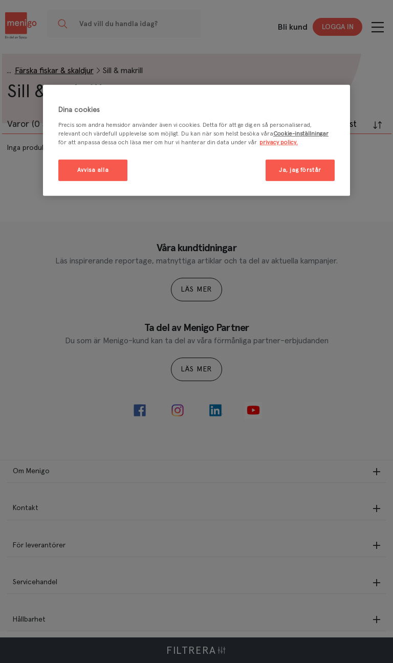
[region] (196, 140)
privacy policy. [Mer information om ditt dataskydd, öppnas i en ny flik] (278, 142)
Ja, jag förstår (300, 170)
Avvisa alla (92, 170)
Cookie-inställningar (301, 134)
